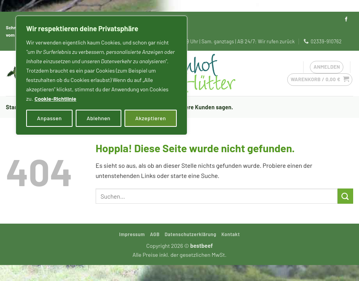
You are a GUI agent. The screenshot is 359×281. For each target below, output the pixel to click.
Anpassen (49, 118)
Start (12, 107)
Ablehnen (98, 118)
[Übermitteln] (345, 196)
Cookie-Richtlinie (55, 98)
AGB (155, 234)
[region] (101, 75)
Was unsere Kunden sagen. (198, 107)
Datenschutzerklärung (191, 234)
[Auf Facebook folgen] (346, 19)
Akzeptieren (150, 118)
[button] (320, 79)
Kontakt (230, 234)
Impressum (132, 234)
